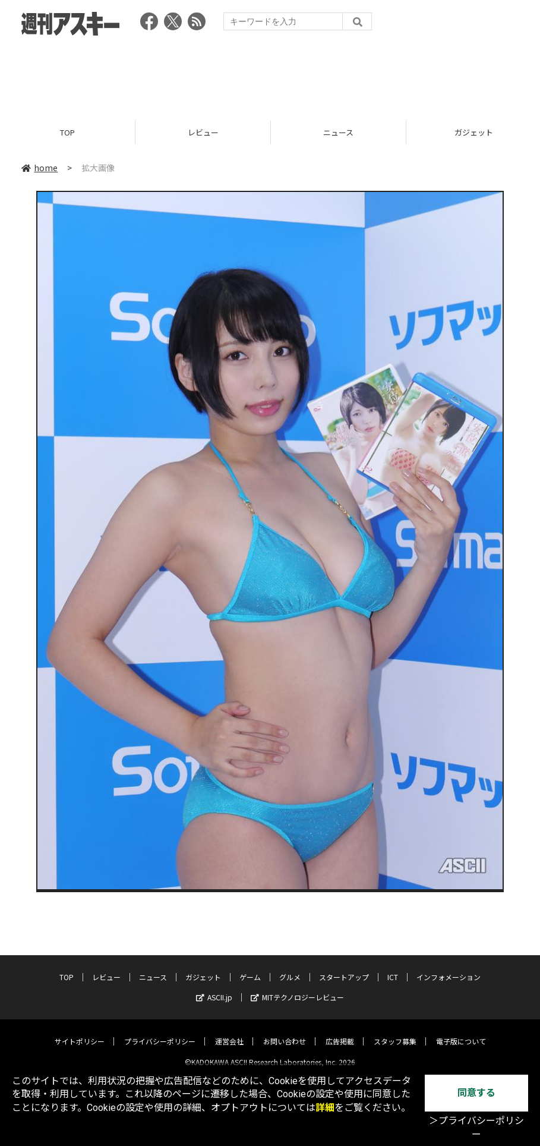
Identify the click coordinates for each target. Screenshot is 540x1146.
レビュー (203, 132)
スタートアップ (344, 967)
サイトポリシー (80, 1032)
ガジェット (203, 967)
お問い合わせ (284, 1032)
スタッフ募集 (395, 1032)
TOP (67, 132)
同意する (476, 1092)
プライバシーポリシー (159, 1032)
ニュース (338, 132)
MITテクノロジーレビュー (297, 988)
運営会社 (229, 1032)
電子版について (461, 1032)
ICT (392, 967)
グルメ (290, 967)
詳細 (324, 1107)
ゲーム (250, 967)
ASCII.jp (214, 988)
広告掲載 (340, 1032)
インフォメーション (448, 967)
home (39, 168)
